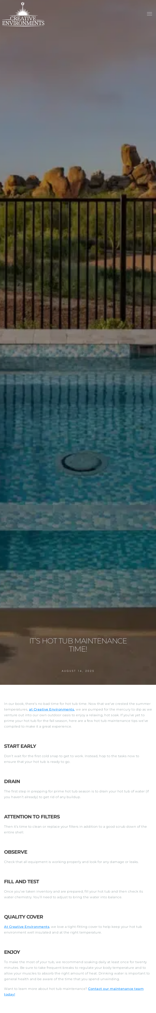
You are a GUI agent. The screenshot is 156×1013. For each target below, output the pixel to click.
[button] (149, 14)
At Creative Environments (26, 927)
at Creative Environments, (52, 709)
